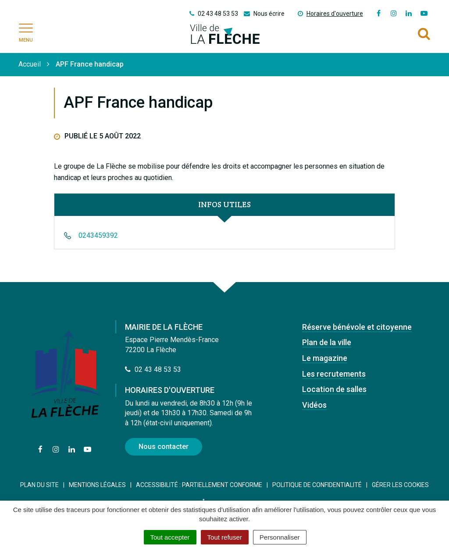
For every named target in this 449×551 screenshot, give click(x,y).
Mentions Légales (97, 484)
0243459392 (98, 235)
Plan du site (39, 484)
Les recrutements (334, 373)
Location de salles (334, 389)
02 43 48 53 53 (153, 369)
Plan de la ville (326, 342)
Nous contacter (164, 446)
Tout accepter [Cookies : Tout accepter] (170, 537)
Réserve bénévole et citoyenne (357, 327)
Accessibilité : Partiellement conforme (199, 484)
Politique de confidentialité (317, 484)
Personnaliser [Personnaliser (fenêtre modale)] (280, 537)
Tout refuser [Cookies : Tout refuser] (224, 537)
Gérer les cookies (400, 484)
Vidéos (314, 405)
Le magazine (324, 358)
